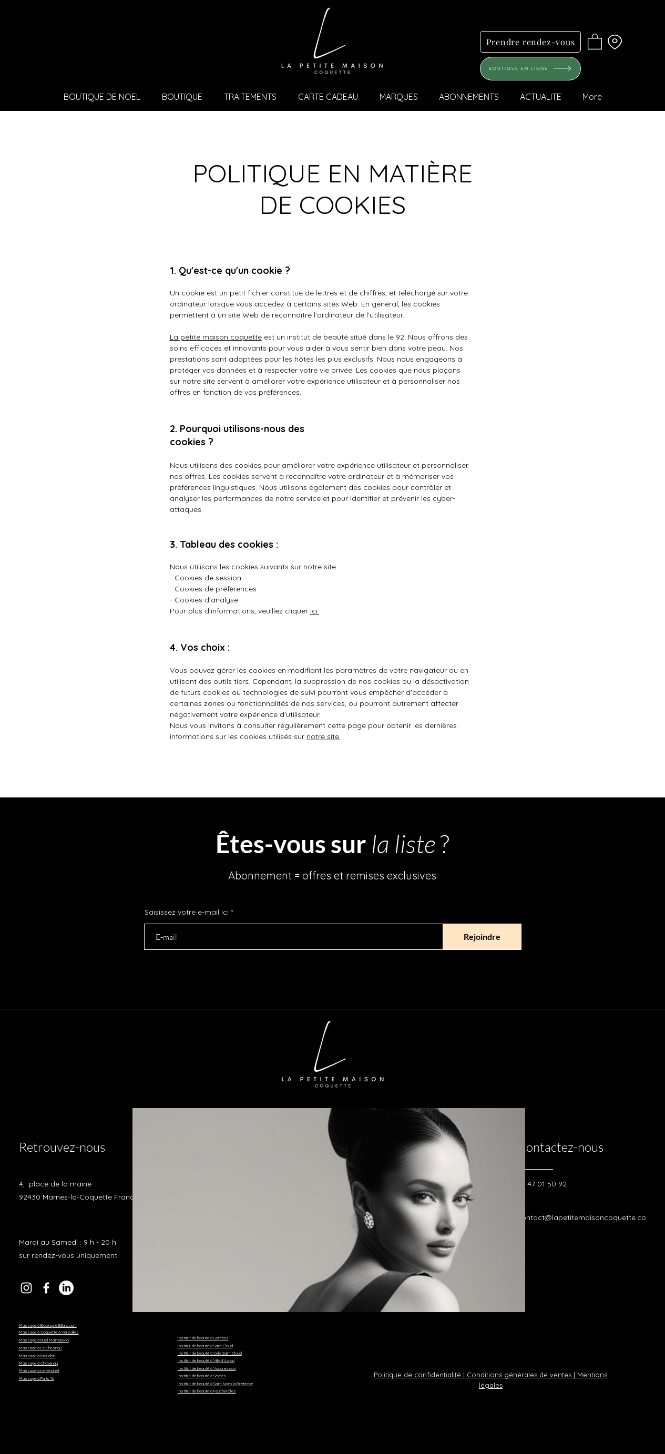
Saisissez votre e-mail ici (187, 912)
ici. (314, 611)
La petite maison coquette (216, 337)
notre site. (323, 736)
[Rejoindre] (482, 937)
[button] (595, 41)
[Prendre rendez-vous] (530, 42)
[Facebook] (46, 1288)
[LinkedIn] (66, 1288)
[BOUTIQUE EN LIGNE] (530, 68)
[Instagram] (26, 1288)
